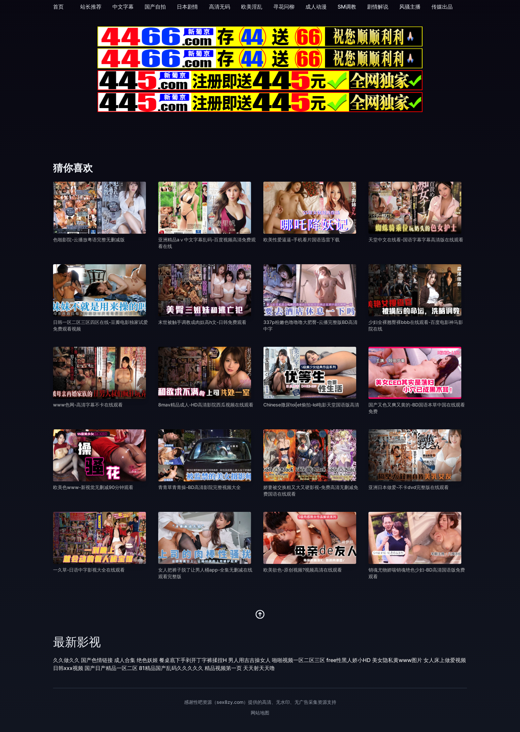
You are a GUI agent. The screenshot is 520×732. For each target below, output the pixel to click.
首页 (58, 6)
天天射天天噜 (259, 668)
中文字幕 (123, 6)
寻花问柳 (283, 6)
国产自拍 (155, 6)
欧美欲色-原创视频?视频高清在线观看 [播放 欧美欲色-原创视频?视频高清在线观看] (302, 570)
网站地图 (260, 712)
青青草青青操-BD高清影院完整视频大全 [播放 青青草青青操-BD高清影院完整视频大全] (199, 487)
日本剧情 (187, 6)
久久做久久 (66, 660)
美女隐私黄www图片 (397, 660)
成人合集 (124, 660)
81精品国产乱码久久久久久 (171, 668)
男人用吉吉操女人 (249, 660)
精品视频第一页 (223, 668)
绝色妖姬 (147, 660)
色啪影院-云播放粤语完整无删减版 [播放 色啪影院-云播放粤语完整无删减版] (89, 239)
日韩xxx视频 (68, 668)
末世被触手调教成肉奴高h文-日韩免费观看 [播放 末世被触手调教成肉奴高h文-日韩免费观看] (202, 322)
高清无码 (219, 6)
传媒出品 (442, 6)
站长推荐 (90, 6)
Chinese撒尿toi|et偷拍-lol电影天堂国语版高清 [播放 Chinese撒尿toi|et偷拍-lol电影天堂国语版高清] (311, 404)
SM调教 (347, 6)
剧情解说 (377, 6)
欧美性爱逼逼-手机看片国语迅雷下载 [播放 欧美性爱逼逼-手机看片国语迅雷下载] (301, 239)
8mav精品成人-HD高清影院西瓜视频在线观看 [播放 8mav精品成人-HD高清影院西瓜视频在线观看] (205, 404)
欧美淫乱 (251, 6)
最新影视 (77, 642)
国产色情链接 (97, 660)
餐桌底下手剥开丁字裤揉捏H (193, 660)
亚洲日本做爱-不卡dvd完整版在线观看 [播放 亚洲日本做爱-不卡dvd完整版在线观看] (408, 487)
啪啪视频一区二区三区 (298, 660)
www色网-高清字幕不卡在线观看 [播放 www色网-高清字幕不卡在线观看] (88, 404)
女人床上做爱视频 (444, 660)
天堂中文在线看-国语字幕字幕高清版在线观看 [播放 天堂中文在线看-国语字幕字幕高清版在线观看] (415, 239)
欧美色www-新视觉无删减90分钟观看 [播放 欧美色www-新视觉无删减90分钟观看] (93, 487)
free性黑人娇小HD (348, 660)
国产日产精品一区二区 (111, 668)
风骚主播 (410, 6)
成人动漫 (316, 6)
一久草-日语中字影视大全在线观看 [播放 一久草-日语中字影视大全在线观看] (89, 570)
